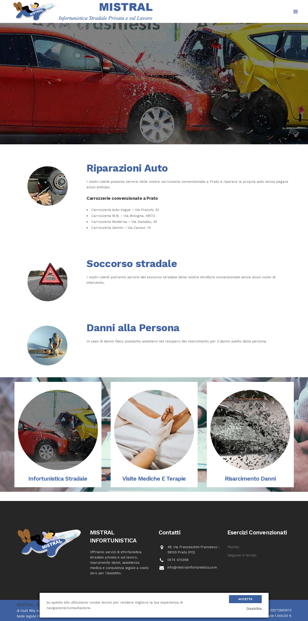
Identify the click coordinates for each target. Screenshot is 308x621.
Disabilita (254, 609)
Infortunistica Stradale (57, 478)
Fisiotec (233, 547)
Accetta (245, 599)
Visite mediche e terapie (154, 478)
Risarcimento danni (250, 478)
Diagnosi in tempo (242, 555)
